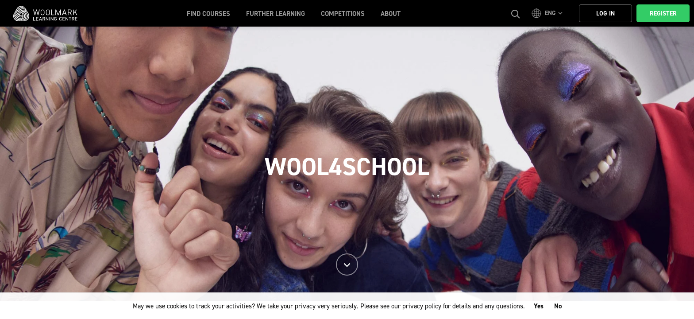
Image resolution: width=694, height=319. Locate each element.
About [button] (391, 13)
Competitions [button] (343, 13)
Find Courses (208, 13)
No (558, 306)
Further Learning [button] (275, 13)
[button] (548, 13)
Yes (539, 306)
